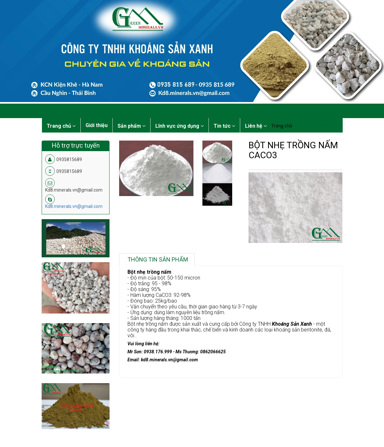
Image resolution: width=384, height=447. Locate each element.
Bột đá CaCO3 (313, 126)
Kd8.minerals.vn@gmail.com (73, 206)
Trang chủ (282, 126)
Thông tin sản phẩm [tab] (157, 259)
